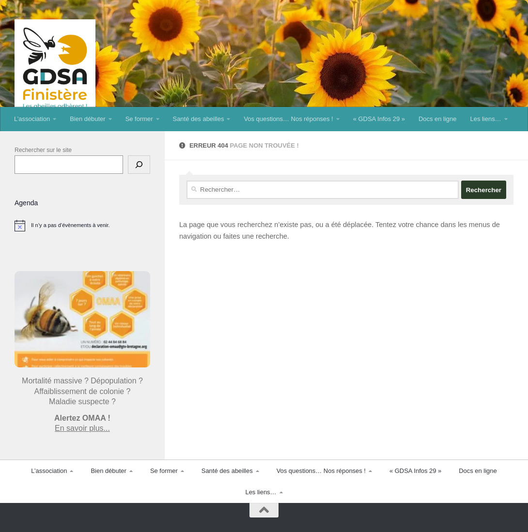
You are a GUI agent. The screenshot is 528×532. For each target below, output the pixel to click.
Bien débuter (87, 118)
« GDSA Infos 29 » (379, 118)
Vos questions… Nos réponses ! (288, 118)
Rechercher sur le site (43, 150)
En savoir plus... (82, 428)
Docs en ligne (437, 118)
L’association (32, 118)
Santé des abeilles (198, 118)
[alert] (82, 225)
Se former (139, 118)
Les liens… (485, 118)
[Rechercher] (139, 164)
